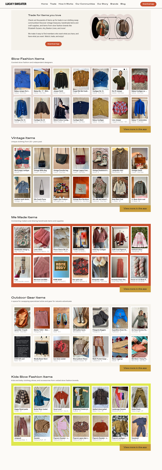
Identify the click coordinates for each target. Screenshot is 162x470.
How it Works (66, 4)
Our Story (102, 4)
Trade (53, 4)
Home (44, 4)
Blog (123, 4)
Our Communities (85, 4)
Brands (114, 4)
